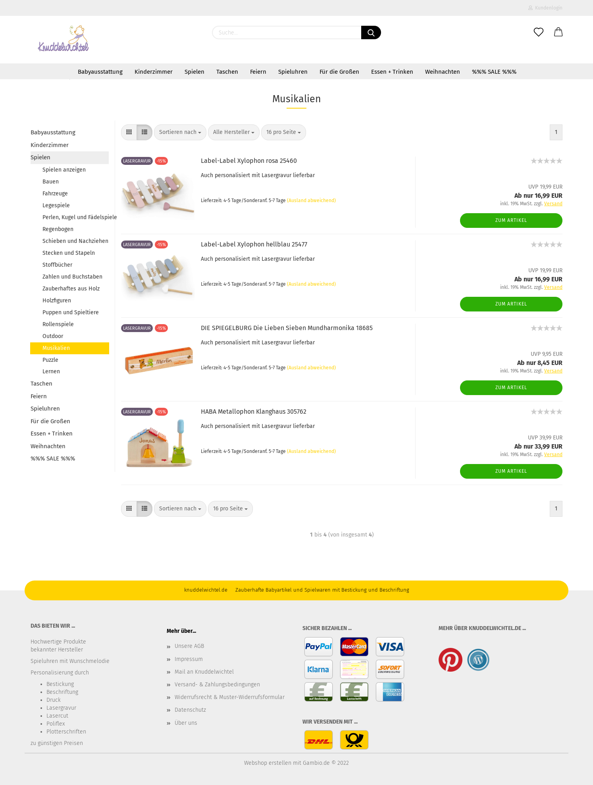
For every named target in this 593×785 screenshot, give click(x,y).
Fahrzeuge (55, 193)
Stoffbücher (57, 265)
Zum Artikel (511, 220)
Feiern (258, 71)
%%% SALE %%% (494, 71)
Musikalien (56, 348)
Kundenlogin (545, 8)
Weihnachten (442, 71)
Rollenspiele (58, 324)
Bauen (50, 181)
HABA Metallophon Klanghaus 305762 (253, 411)
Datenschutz (190, 710)
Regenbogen (57, 229)
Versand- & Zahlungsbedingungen (217, 684)
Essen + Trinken (392, 71)
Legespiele (56, 205)
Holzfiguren (56, 300)
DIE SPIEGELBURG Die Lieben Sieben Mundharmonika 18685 (287, 328)
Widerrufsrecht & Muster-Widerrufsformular (230, 697)
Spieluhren (293, 71)
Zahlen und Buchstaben (72, 276)
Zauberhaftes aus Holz (71, 288)
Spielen (194, 71)
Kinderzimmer (154, 71)
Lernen (51, 371)
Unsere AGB (189, 646)
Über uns (186, 723)
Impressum (189, 659)
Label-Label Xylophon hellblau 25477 (254, 244)
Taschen (227, 71)
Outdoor (52, 336)
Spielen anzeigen (64, 169)
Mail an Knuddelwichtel (204, 671)
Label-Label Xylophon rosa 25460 (249, 160)
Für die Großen (339, 71)
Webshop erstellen (267, 763)
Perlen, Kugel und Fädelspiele (75, 217)
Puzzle (50, 360)
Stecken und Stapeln (68, 253)
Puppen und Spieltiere (70, 312)
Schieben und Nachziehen (75, 241)
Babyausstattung (100, 71)
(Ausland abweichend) (311, 200)
